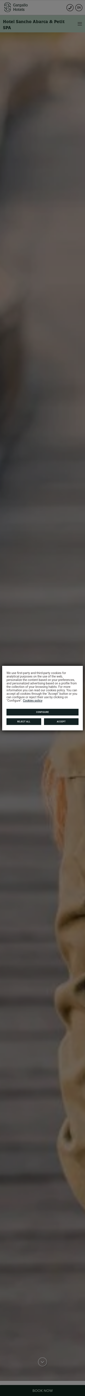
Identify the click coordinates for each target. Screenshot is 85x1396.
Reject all (23, 721)
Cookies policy (32, 700)
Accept (61, 721)
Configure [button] (42, 712)
